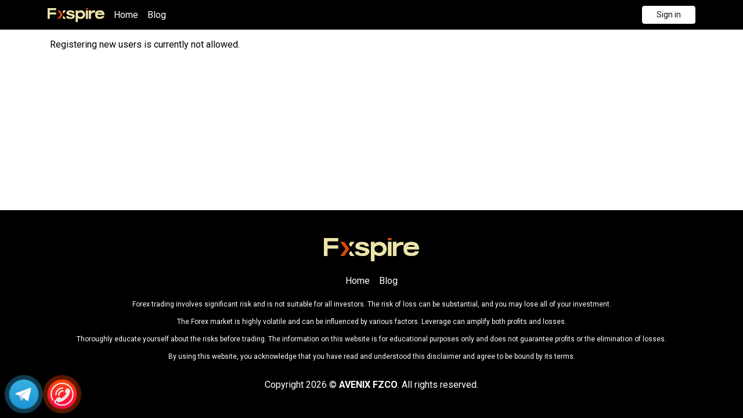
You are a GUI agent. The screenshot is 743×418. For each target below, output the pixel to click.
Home (126, 14)
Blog (156, 14)
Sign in (669, 14)
